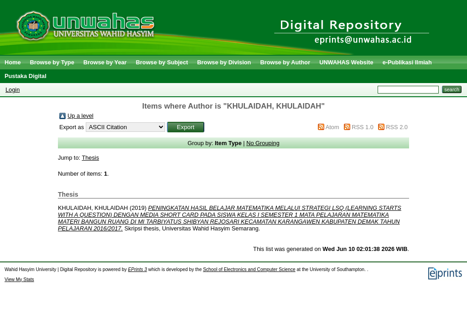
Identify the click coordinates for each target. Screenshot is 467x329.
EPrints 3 (137, 269)
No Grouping (263, 143)
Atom (332, 127)
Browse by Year (105, 62)
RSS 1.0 (363, 127)
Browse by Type (52, 62)
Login (12, 89)
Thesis (90, 157)
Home (13, 62)
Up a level (80, 115)
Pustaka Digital (26, 76)
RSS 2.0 (397, 127)
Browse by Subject (162, 62)
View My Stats (19, 279)
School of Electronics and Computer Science (249, 269)
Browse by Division (224, 62)
